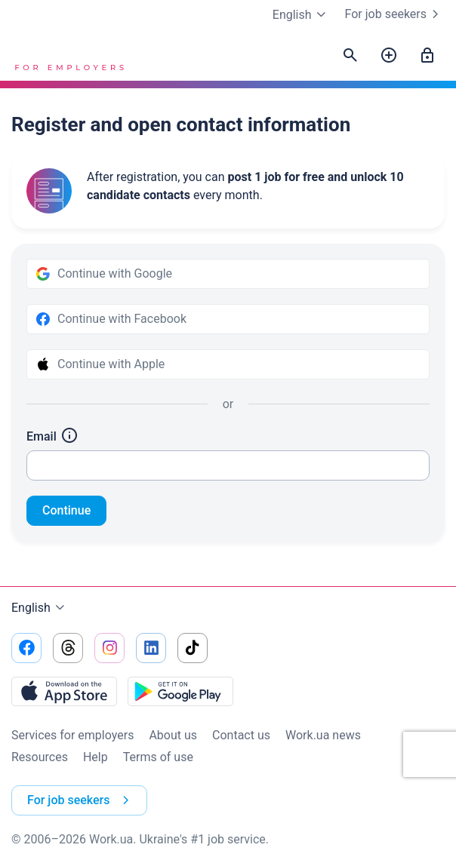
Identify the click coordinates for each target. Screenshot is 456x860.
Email (52, 436)
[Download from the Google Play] (180, 691)
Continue (66, 510)
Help (95, 757)
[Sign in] (427, 56)
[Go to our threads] (68, 648)
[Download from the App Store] (64, 691)
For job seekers (395, 14)
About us (173, 735)
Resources (39, 757)
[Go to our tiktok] (192, 648)
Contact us (241, 735)
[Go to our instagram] (109, 648)
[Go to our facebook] (26, 648)
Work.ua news (323, 735)
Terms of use (158, 757)
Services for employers (72, 735)
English (40, 608)
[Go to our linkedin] (151, 648)
